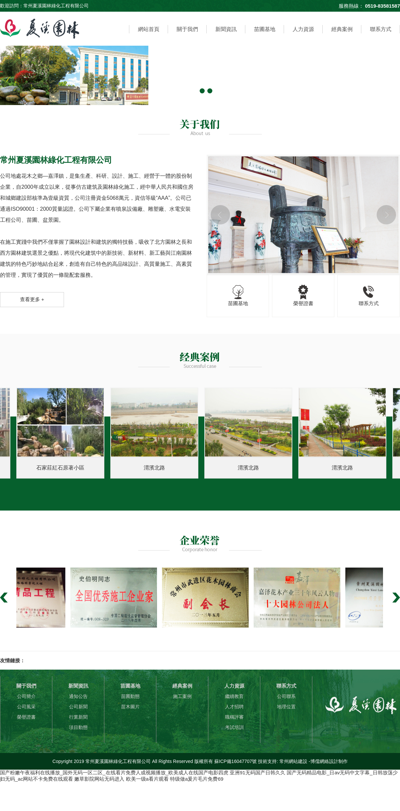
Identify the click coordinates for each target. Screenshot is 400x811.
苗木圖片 (130, 706)
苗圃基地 (264, 29)
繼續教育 (234, 696)
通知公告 (78, 696)
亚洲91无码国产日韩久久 (257, 772)
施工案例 (182, 696)
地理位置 (286, 706)
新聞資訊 (226, 29)
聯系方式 (380, 29)
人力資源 (303, 29)
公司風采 (26, 706)
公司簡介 (26, 696)
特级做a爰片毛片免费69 (196, 779)
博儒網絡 (319, 761)
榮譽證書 (26, 717)
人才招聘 (234, 706)
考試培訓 (234, 727)
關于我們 (187, 29)
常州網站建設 (293, 761)
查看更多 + (32, 299)
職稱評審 (234, 717)
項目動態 (78, 727)
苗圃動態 (130, 696)
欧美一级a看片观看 (147, 779)
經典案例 (342, 29)
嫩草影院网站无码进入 (99, 779)
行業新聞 (78, 717)
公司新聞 (78, 706)
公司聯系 (286, 696)
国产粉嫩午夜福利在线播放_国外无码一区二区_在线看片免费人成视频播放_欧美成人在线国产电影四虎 (114, 772)
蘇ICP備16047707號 (235, 761)
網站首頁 (148, 29)
